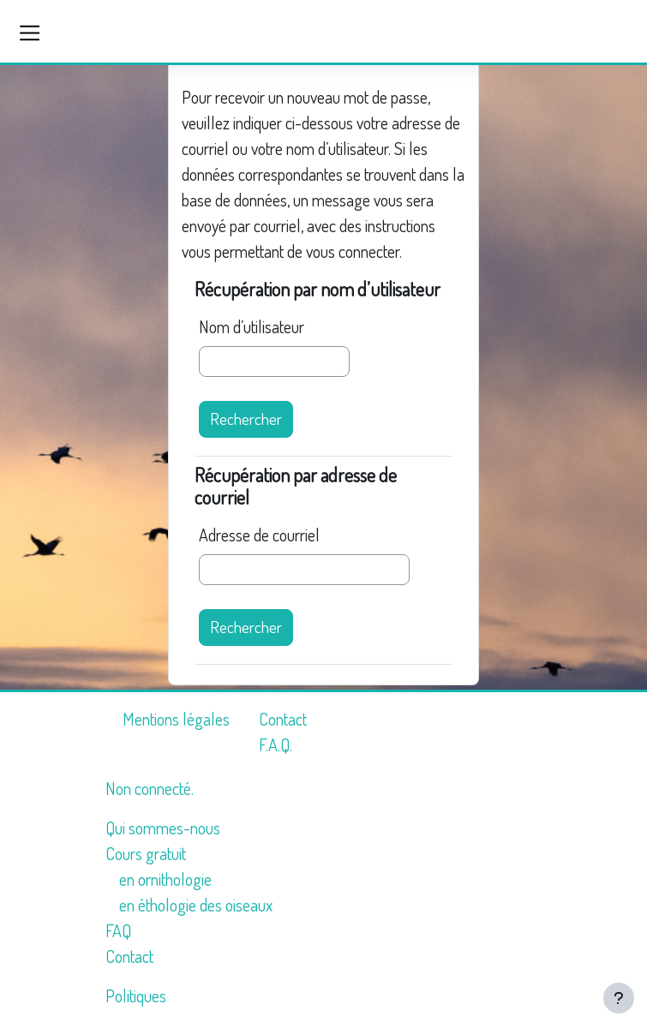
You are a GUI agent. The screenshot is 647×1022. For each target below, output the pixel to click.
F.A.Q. (275, 744)
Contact (283, 719)
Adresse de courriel (259, 534)
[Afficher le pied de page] (618, 998)
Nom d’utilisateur (251, 326)
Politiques (135, 995)
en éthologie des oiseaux (196, 905)
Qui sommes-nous (162, 827)
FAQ (118, 930)
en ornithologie (165, 879)
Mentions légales (176, 719)
